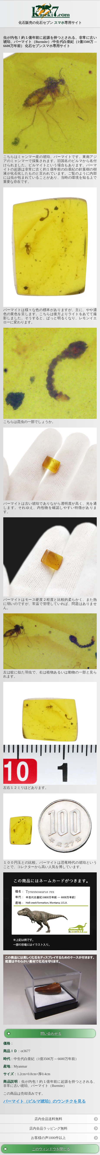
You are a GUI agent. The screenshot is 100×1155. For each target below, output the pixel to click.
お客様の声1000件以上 (48, 1138)
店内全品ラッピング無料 (48, 1128)
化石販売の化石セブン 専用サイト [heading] (50, 13)
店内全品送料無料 (48, 1119)
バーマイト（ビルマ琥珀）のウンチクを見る (44, 1101)
